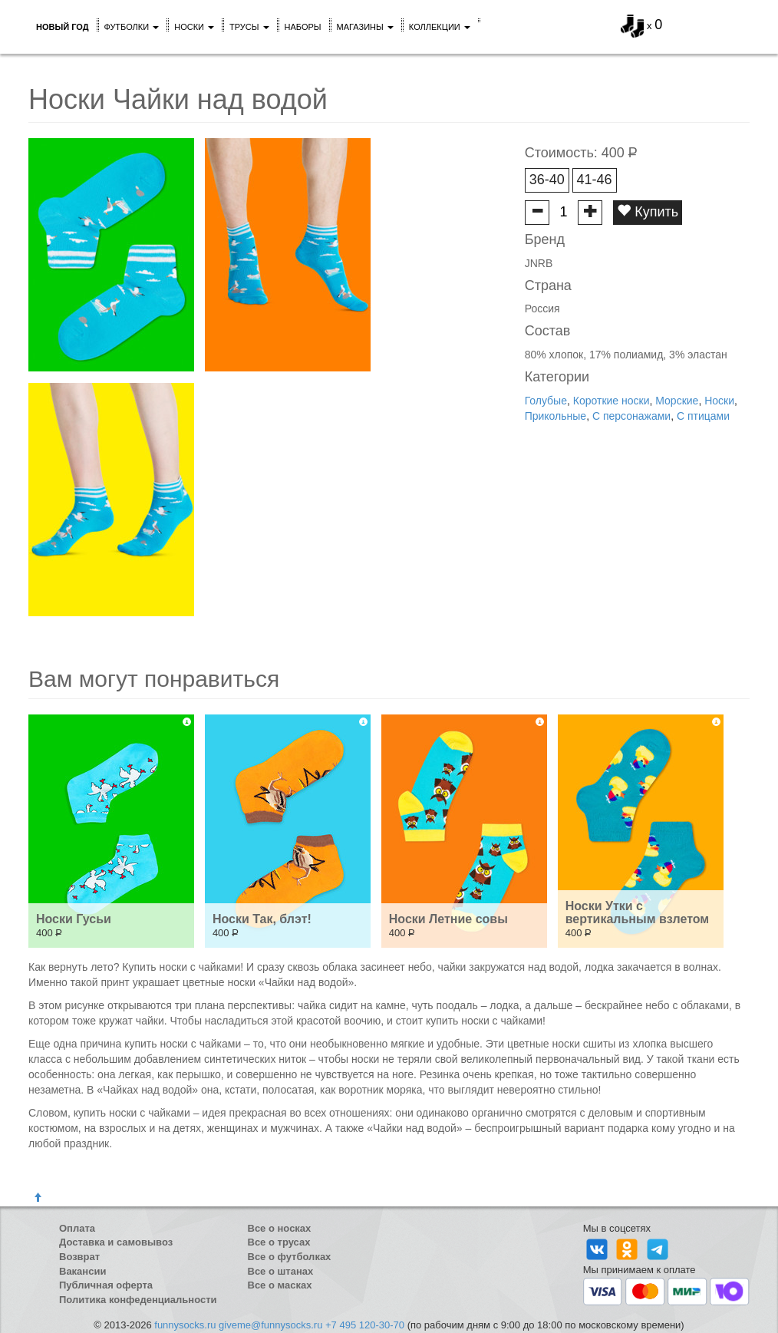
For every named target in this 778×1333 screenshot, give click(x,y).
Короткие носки (611, 400)
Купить (647, 211)
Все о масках (280, 1285)
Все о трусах (279, 1242)
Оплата (77, 1228)
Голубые (546, 400)
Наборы (303, 26)
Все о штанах (281, 1271)
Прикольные (555, 416)
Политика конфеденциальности (138, 1299)
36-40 (547, 179)
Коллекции (439, 26)
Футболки (132, 26)
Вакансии (82, 1271)
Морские (676, 400)
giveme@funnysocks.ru (270, 1325)
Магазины (365, 26)
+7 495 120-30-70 (364, 1325)
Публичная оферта (106, 1285)
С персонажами (631, 416)
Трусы (249, 26)
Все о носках (280, 1228)
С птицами (703, 416)
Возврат (79, 1256)
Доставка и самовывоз (116, 1242)
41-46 (594, 179)
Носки (194, 26)
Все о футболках (289, 1256)
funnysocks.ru (185, 1325)
